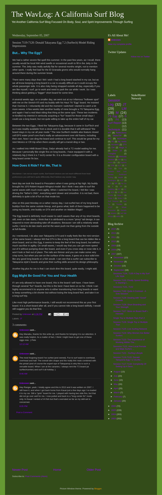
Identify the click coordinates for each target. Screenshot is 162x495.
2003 (114, 418)
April (116, 388)
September (119, 270)
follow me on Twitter (140, 56)
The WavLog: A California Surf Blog (67, 14)
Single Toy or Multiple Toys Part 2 (129, 318)
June (116, 380)
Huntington (112, 180)
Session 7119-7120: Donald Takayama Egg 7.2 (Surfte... (127, 358)
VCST (110, 207)
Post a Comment (24, 412)
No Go (123, 183)
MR (116, 183)
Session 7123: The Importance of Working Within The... (129, 340)
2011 (114, 237)
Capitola (123, 162)
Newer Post (20, 469)
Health (120, 177)
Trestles (119, 204)
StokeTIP (117, 135)
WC (110, 138)
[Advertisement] (56, 443)
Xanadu (123, 210)
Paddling (111, 189)
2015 (114, 229)
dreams (114, 213)
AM (119, 160)
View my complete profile (120, 44)
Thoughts (112, 153)
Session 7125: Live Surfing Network (130, 329)
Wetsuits (111, 156)
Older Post (94, 469)
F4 (117, 119)
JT (21, 318)
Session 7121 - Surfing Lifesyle (128, 353)
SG (119, 192)
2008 (114, 249)
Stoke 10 (117, 150)
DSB (112, 165)
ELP (119, 165)
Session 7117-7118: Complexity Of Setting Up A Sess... (129, 365)
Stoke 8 (121, 198)
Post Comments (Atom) (36, 476)
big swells (122, 141)
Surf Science (113, 201)
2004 (114, 414)
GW (113, 147)
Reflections (121, 132)
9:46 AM (23, 374)
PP (121, 186)
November (119, 261)
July (116, 376)
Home (57, 469)
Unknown (24, 330)
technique (122, 138)
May (116, 384)
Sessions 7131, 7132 (123, 287)
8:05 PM (23, 406)
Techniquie (114, 129)
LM (124, 108)
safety (118, 216)
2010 (114, 241)
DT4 (125, 144)
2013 (114, 233)
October (118, 266)
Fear (120, 168)
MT (109, 132)
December (119, 257)
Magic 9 (122, 147)
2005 (114, 410)
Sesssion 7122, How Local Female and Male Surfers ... (129, 347)
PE (112, 141)
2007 (114, 254)
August (117, 371)
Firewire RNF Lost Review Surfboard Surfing (117, 174)
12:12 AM (23, 344)
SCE (112, 192)
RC (119, 189)
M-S (109, 183)
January (118, 401)
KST (121, 180)
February (118, 396)
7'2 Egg (112, 116)
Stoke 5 (120, 195)
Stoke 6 (111, 198)
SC (125, 189)
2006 (114, 406)
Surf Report (114, 122)
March (117, 392)
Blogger (98, 488)
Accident (115, 144)
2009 (114, 245)
